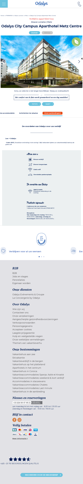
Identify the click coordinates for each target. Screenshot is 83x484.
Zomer (34, 33)
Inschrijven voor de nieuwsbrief (41, 475)
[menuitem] (41, 273)
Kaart (48, 104)
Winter (47, 33)
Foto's (35, 104)
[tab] (28, 113)
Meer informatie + (20, 438)
